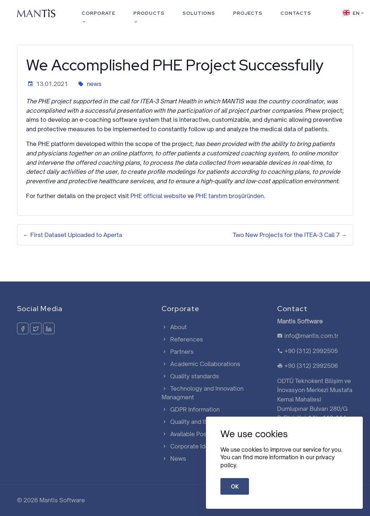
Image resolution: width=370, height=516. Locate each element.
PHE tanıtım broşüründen (229, 195)
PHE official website (158, 195)
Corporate (98, 17)
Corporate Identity (191, 446)
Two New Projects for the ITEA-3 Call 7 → (290, 234)
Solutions (198, 13)
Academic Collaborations (201, 363)
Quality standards (190, 376)
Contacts (295, 13)
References (182, 339)
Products (148, 17)
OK (234, 486)
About (174, 327)
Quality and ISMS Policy (199, 421)
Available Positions (192, 434)
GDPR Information (191, 409)
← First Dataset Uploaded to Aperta (72, 234)
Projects (247, 13)
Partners (178, 351)
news (94, 83)
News (174, 458)
